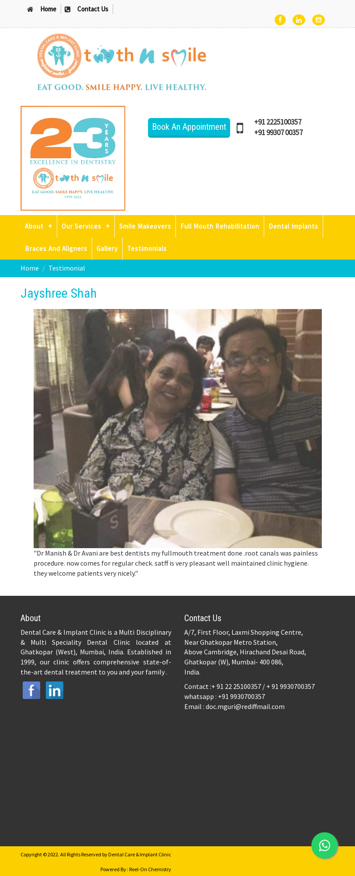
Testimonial (66, 268)
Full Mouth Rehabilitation (219, 226)
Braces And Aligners (56, 248)
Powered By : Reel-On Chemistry (135, 869)
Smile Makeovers (145, 226)
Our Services (81, 226)
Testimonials (147, 248)
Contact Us (92, 9)
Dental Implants (293, 226)
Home (48, 9)
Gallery (107, 248)
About (34, 226)
